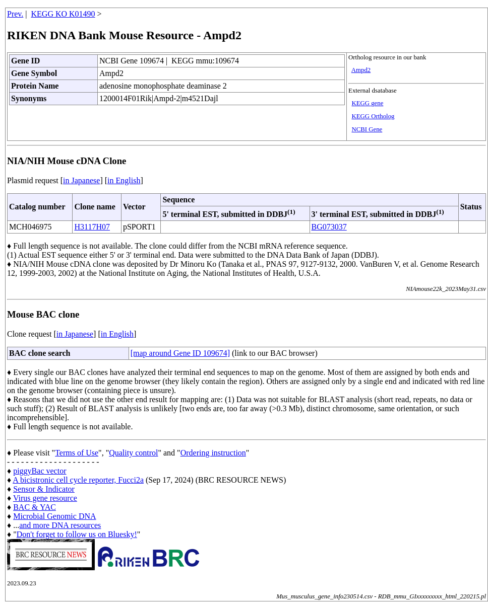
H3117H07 (92, 226)
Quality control (133, 452)
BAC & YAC (34, 507)
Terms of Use (76, 452)
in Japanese (81, 180)
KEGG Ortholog (372, 116)
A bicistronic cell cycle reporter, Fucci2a (78, 480)
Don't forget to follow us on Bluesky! (77, 534)
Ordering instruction (213, 452)
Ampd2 (361, 69)
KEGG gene (367, 103)
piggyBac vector (39, 471)
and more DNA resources (60, 525)
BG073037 (329, 226)
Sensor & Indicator (44, 489)
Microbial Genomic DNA (54, 516)
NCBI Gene (366, 129)
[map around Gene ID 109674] (180, 353)
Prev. (15, 14)
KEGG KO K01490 (63, 14)
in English (123, 180)
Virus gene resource (45, 498)
